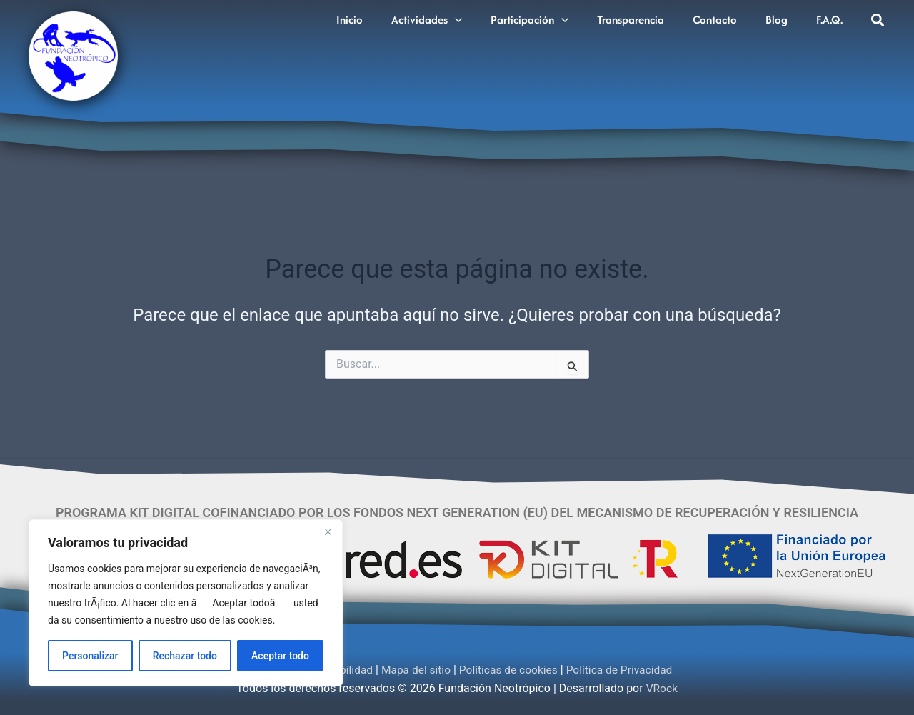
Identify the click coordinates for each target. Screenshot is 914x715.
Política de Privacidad (623, 669)
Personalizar (90, 655)
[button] (878, 22)
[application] (478, 17)
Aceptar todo (280, 655)
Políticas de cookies (510, 669)
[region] (186, 602)
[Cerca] (327, 531)
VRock (662, 688)
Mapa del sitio (415, 669)
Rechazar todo (185, 655)
